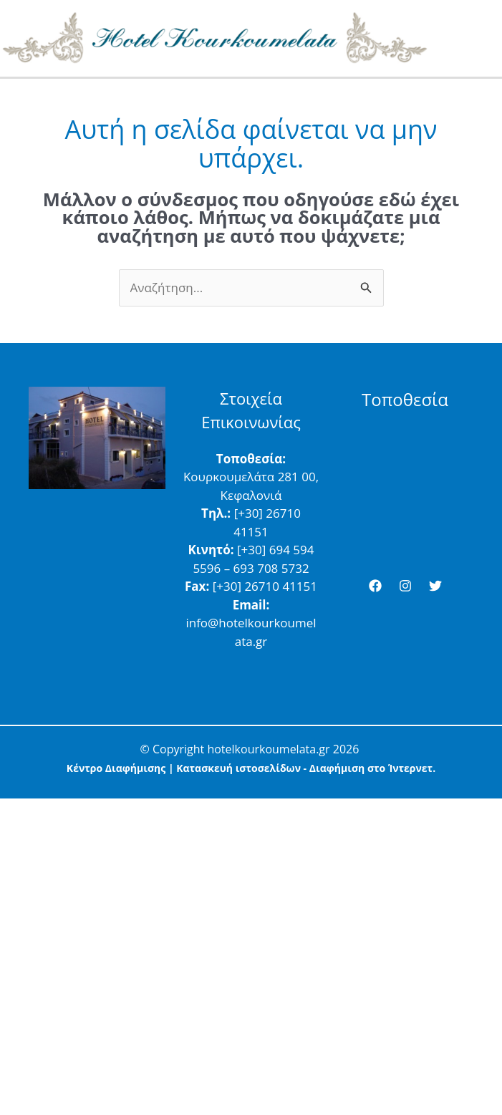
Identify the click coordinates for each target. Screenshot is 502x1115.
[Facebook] (375, 585)
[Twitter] (435, 585)
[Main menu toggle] (486, 38)
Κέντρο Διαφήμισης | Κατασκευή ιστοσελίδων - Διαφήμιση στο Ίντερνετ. (251, 768)
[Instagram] (405, 585)
